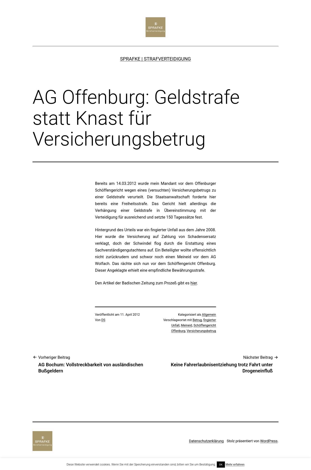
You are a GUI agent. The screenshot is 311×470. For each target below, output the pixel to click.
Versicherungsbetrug (201, 331)
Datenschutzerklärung (206, 441)
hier (193, 283)
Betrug (197, 320)
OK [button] (221, 464)
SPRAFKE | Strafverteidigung (155, 59)
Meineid (186, 325)
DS (103, 320)
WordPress (268, 441)
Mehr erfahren (235, 464)
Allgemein (209, 315)
